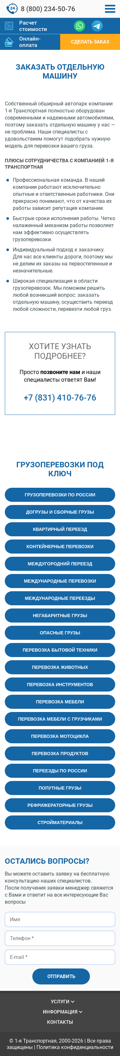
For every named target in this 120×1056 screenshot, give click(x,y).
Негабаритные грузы (60, 615)
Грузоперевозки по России (60, 494)
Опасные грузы (60, 632)
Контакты (60, 1022)
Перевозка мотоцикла (60, 736)
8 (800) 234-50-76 (48, 9)
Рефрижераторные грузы (60, 805)
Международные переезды (60, 598)
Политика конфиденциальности (74, 1047)
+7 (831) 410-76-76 (60, 397)
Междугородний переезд (60, 563)
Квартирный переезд (60, 529)
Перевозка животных (60, 667)
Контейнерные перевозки (60, 546)
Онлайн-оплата (30, 41)
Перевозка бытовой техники (60, 650)
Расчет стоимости (33, 25)
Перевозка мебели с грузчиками (60, 719)
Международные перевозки (60, 581)
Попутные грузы (60, 788)
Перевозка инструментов (60, 684)
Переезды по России (60, 770)
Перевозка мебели (60, 701)
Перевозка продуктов (60, 753)
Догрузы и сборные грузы (60, 512)
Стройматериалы (60, 822)
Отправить (61, 976)
